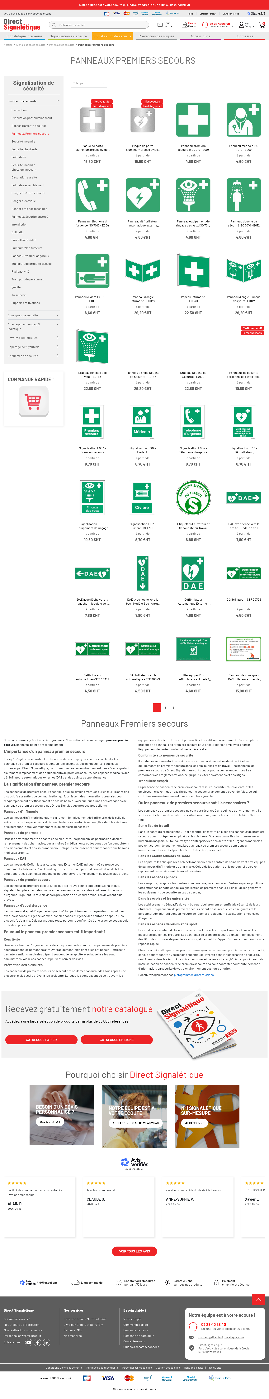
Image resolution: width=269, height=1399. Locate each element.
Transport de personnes (28, 279)
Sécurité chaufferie (25, 149)
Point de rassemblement (28, 185)
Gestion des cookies (168, 1367)
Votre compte (132, 1319)
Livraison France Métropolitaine (85, 1319)
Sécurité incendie (23, 141)
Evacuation (19, 110)
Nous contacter (169, 24)
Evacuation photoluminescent (32, 118)
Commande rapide (135, 1324)
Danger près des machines (29, 208)
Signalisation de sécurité (33, 85)
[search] (54, 25)
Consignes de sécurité (23, 315)
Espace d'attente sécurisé (29, 125)
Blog (190, 13)
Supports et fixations (26, 303)
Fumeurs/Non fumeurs (27, 248)
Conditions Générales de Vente (64, 1367)
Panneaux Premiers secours (30, 133)
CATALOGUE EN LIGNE (117, 1039)
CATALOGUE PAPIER (41, 1039)
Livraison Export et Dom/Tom (83, 1324)
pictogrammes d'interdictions (194, 974)
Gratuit (192, 24)
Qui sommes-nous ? (17, 1319)
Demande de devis (135, 1330)
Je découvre (194, 1123)
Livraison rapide (231, 13)
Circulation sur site (24, 177)
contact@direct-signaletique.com (221, 1337)
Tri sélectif (19, 295)
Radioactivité (20, 271)
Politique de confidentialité (102, 1367)
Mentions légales (193, 1367)
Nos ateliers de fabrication (22, 1324)
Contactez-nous (134, 1341)
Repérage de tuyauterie (24, 347)
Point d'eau (19, 157)
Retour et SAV (73, 1330)
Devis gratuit (50, 1121)
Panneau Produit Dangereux (30, 255)
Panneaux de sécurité (22, 101)
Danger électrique (24, 201)
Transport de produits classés (32, 263)
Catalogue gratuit (208, 13)
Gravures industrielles (23, 338)
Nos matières (73, 1335)
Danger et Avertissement (28, 193)
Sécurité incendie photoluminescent (24, 167)
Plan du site (214, 1367)
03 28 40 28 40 (213, 1324)
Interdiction (19, 224)
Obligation (18, 232)
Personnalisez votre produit (22, 1335)
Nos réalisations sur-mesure (23, 1330)
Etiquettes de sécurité (23, 355)
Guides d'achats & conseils (141, 1347)
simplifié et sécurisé (236, 1282)
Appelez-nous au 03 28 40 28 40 (136, 1123)
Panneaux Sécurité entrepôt (31, 216)
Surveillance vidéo (24, 240)
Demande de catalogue (138, 1335)
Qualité (16, 287)
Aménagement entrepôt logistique (24, 326)
